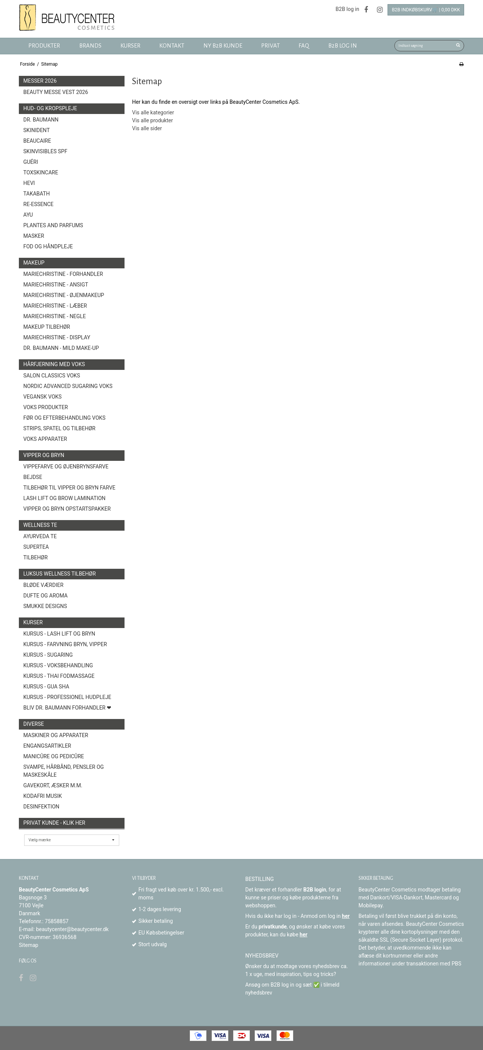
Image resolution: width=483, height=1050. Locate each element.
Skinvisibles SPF (45, 151)
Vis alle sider (147, 128)
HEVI (29, 183)
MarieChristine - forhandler (63, 274)
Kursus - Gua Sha (46, 687)
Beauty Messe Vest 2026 (55, 92)
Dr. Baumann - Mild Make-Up (61, 348)
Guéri (30, 162)
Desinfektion (41, 807)
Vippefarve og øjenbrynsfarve (66, 466)
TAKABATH (36, 194)
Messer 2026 (40, 81)
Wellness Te (40, 525)
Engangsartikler (47, 746)
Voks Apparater (45, 439)
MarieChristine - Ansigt (55, 285)
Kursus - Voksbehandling (58, 665)
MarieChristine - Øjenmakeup (63, 295)
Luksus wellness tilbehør (59, 574)
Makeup (34, 263)
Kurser (33, 622)
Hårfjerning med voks (54, 364)
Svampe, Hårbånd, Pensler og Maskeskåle (63, 771)
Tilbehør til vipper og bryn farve (69, 488)
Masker (33, 236)
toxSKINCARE (40, 172)
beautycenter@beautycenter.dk (72, 929)
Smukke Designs (45, 606)
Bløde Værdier (43, 585)
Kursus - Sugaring (48, 655)
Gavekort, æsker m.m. (52, 785)
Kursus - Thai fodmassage (59, 676)
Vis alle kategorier (153, 112)
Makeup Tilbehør (46, 327)
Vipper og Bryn (44, 455)
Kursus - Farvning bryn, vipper (65, 644)
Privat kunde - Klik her (54, 823)
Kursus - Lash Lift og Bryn (59, 634)
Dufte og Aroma (45, 596)
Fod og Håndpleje (48, 246)
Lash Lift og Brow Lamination (64, 498)
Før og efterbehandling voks (64, 418)
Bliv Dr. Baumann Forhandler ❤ (67, 708)
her (346, 916)
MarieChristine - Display (56, 337)
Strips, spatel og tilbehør (59, 428)
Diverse (33, 724)
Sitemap (28, 945)
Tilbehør (35, 557)
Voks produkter (45, 407)
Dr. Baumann (40, 120)
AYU (28, 215)
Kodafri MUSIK (42, 796)
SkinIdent (36, 130)
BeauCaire (37, 141)
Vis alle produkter (152, 120)
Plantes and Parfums (53, 225)
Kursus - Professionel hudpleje (67, 697)
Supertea (36, 547)
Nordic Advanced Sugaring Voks (67, 386)
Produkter (44, 46)
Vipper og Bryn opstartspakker (67, 509)
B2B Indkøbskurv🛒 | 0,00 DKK (426, 9)
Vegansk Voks (42, 397)
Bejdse (32, 477)
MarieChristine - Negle (54, 316)
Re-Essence (38, 204)
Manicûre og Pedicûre (53, 756)
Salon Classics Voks (51, 376)
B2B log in (347, 9)
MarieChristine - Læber (55, 306)
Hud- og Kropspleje (50, 108)
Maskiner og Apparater (55, 735)
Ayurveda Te (40, 536)
